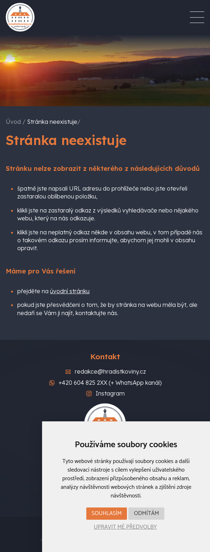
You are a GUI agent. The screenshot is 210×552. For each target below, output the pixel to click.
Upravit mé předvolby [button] (125, 527)
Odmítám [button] (146, 513)
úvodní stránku (70, 291)
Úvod (13, 121)
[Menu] (197, 17)
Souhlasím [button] (107, 513)
